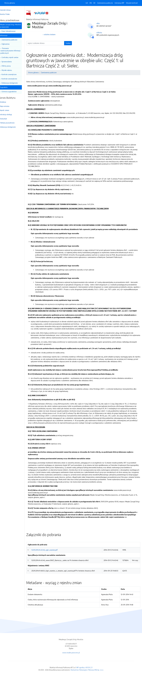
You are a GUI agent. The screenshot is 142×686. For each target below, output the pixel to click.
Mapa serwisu (7, 106)
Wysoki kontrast (132, 3)
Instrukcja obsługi (9, 114)
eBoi (99, 23)
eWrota (101, 33)
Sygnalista (7, 87)
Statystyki (6, 119)
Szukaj (69, 43)
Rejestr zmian (7, 110)
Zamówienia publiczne (12, 40)
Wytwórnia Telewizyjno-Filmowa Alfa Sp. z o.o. (87, 679)
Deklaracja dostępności (13, 83)
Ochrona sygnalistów (12, 92)
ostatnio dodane (52, 34)
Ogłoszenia (9, 44)
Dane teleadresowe (12, 31)
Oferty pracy (9, 66)
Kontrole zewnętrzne (12, 74)
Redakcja (6, 102)
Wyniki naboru (10, 70)
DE (94, 3)
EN (91, 3)
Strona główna (9, 3)
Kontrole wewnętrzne (12, 79)
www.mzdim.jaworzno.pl (71, 662)
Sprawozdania (10, 62)
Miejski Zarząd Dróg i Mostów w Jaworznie (13, 25)
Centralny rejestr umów (13, 57)
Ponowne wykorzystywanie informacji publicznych (13, 50)
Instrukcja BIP (119, 3)
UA (87, 3)
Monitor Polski (8, 14)
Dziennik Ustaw (8, 10)
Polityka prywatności (10, 123)
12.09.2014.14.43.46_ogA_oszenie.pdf (47, 559)
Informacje (7, 35)
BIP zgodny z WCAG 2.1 (84, 677)
